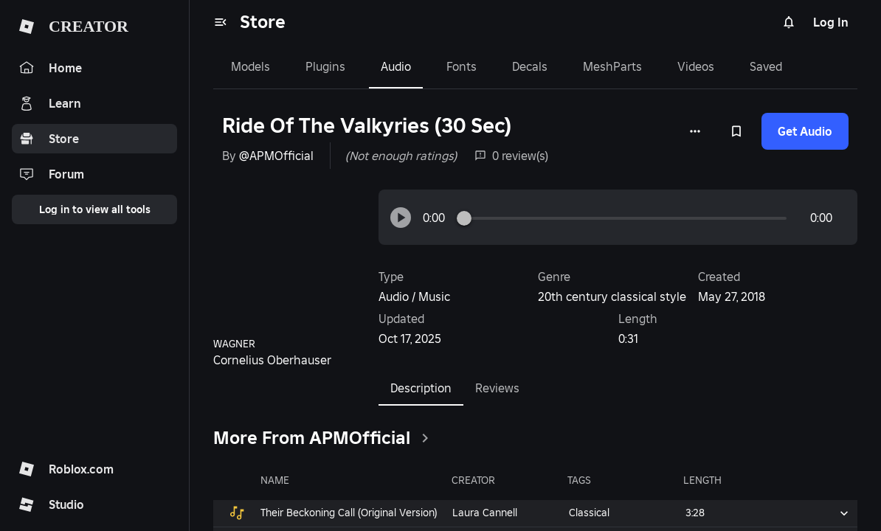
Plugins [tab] (325, 66)
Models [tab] (250, 66)
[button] (400, 217)
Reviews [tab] (497, 388)
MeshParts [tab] (612, 66)
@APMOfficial (276, 155)
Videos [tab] (695, 66)
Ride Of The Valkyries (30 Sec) (366, 126)
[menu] (220, 22)
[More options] (695, 131)
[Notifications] (788, 22)
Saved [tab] (766, 66)
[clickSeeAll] (425, 438)
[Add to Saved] (736, 131)
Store (263, 21)
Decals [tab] (529, 66)
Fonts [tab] (461, 66)
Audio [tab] (396, 66)
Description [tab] (421, 388)
